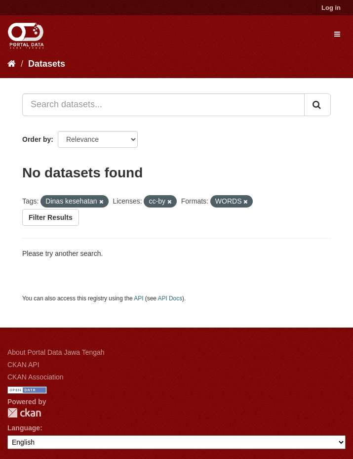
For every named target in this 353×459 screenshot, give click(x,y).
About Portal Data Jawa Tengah (56, 352)
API (138, 298)
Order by (36, 139)
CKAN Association (35, 377)
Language (23, 428)
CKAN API (23, 365)
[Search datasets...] (163, 104)
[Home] (11, 64)
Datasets (46, 64)
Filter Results (51, 217)
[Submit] (317, 104)
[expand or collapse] (337, 34)
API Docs (170, 298)
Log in (331, 7)
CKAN (24, 413)
